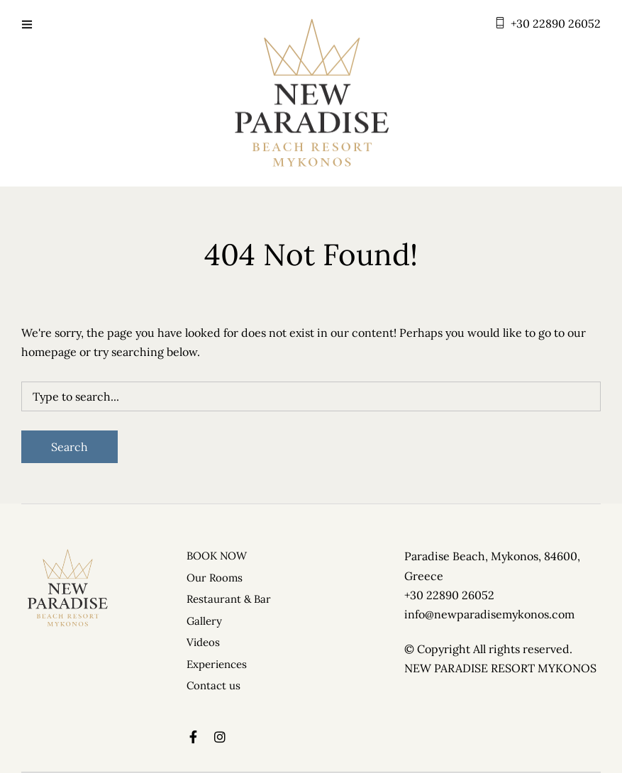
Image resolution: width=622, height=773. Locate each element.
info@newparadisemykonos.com (489, 614)
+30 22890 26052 (556, 23)
